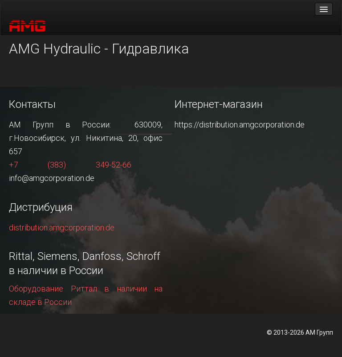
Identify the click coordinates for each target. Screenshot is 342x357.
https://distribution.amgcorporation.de (240, 124)
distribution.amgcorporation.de (61, 227)
